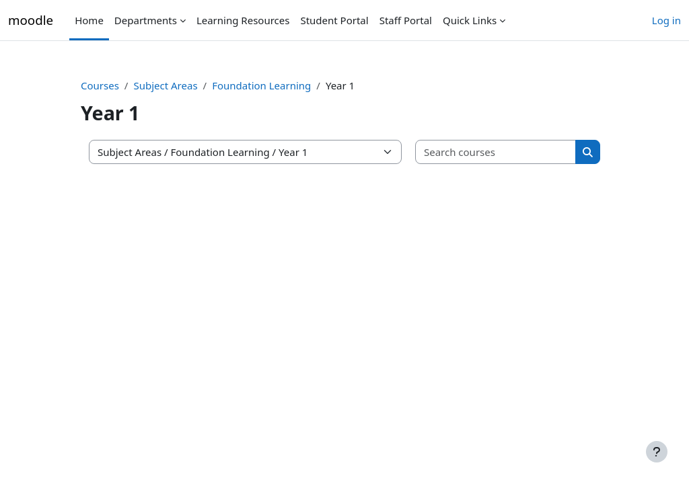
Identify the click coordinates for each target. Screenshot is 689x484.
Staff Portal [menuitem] (405, 20)
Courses (100, 85)
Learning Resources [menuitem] (243, 20)
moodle (30, 19)
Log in (666, 20)
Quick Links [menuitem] (470, 20)
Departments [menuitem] (145, 20)
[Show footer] (656, 451)
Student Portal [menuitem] (334, 20)
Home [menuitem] (89, 20)
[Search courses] (496, 152)
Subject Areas (165, 85)
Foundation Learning (261, 85)
